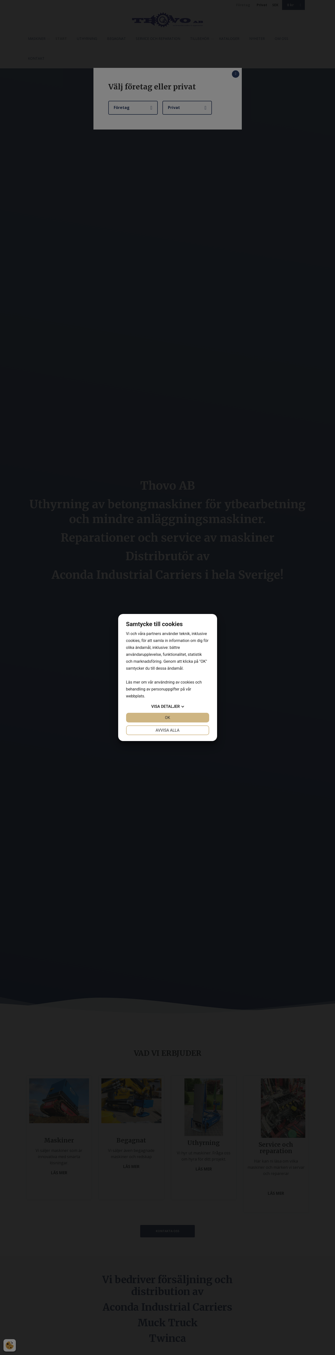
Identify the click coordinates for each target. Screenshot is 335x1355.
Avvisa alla (167, 730)
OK (167, 717)
